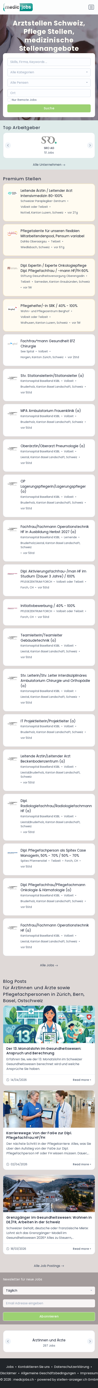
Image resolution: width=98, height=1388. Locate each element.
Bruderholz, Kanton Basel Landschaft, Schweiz (52, 387)
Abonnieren (49, 1316)
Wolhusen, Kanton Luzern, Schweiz (44, 323)
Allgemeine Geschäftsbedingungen (48, 1373)
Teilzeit (56, 241)
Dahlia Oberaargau (34, 241)
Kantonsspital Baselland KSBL (40, 381)
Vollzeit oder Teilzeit (34, 207)
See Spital (27, 351)
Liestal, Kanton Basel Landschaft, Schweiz (49, 457)
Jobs (10, 1366)
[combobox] (49, 72)
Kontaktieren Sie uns (34, 1366)
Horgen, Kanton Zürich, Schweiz (42, 357)
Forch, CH (27, 587)
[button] (90, 1341)
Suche (49, 108)
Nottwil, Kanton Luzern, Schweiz (42, 213)
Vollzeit (43, 351)
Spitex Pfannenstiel (34, 861)
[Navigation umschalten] (91, 7)
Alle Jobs (49, 965)
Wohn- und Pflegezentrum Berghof (45, 311)
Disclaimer (8, 1373)
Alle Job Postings (49, 1266)
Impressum (89, 1373)
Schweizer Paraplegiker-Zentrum (43, 201)
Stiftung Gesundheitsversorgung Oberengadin (53, 276)
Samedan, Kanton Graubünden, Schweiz (62, 282)
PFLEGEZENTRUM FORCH (36, 582)
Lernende (70, 537)
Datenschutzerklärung (71, 1366)
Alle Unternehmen (49, 164)
